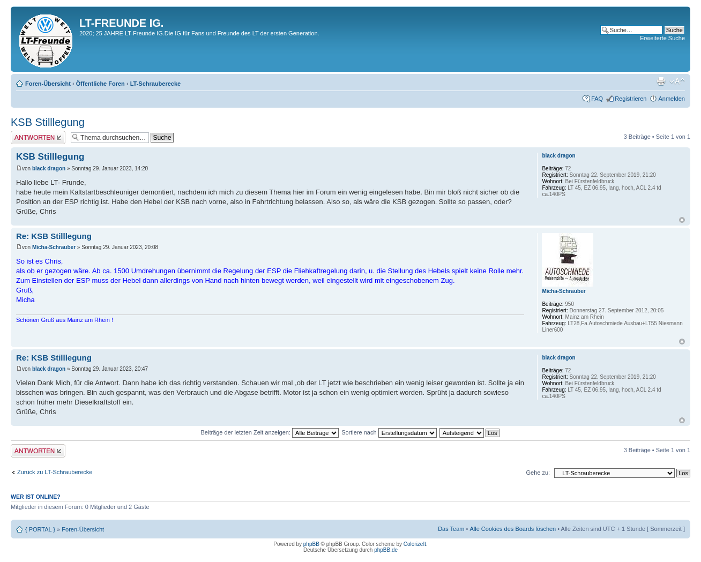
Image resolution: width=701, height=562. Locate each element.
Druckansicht (661, 81)
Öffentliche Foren (100, 83)
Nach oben (682, 220)
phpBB (311, 544)
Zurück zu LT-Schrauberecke (54, 472)
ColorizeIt (415, 544)
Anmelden (671, 98)
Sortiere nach (388, 432)
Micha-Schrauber (54, 247)
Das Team (451, 529)
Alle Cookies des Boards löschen (512, 529)
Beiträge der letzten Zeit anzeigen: (269, 432)
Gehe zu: (538, 472)
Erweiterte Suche (662, 38)
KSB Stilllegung (48, 122)
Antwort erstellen (38, 137)
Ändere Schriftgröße (677, 81)
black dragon (48, 168)
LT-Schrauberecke (155, 83)
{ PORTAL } (40, 529)
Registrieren (630, 98)
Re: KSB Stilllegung (54, 236)
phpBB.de (386, 550)
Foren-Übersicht (48, 83)
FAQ (597, 98)
